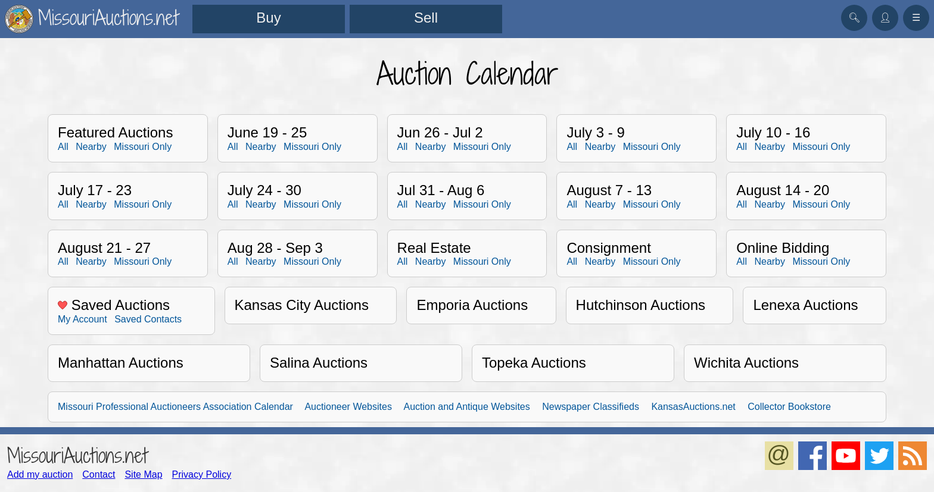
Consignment (608, 248)
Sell (426, 18)
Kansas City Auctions (302, 305)
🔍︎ (854, 17)
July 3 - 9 (595, 132)
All (63, 147)
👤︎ (885, 17)
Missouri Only (143, 147)
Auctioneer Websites (347, 407)
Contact (98, 474)
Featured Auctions (115, 132)
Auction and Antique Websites (466, 407)
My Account (82, 319)
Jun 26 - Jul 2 (440, 132)
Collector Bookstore (789, 407)
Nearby (91, 147)
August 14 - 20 (782, 190)
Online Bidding (782, 248)
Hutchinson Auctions (640, 305)
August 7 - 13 (609, 190)
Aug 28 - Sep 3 (275, 248)
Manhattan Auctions (120, 363)
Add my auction (40, 474)
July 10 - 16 (773, 132)
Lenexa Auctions (805, 305)
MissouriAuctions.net (77, 455)
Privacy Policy (202, 474)
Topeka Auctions (534, 363)
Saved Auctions (114, 305)
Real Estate (434, 248)
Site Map (143, 474)
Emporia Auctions (472, 305)
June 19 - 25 (267, 132)
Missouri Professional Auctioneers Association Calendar (175, 407)
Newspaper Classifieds (590, 407)
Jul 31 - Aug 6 (441, 190)
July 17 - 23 (95, 190)
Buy (268, 18)
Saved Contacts (148, 319)
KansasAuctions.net (693, 407)
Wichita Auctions (746, 363)
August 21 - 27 (104, 248)
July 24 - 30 (264, 190)
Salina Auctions (319, 363)
